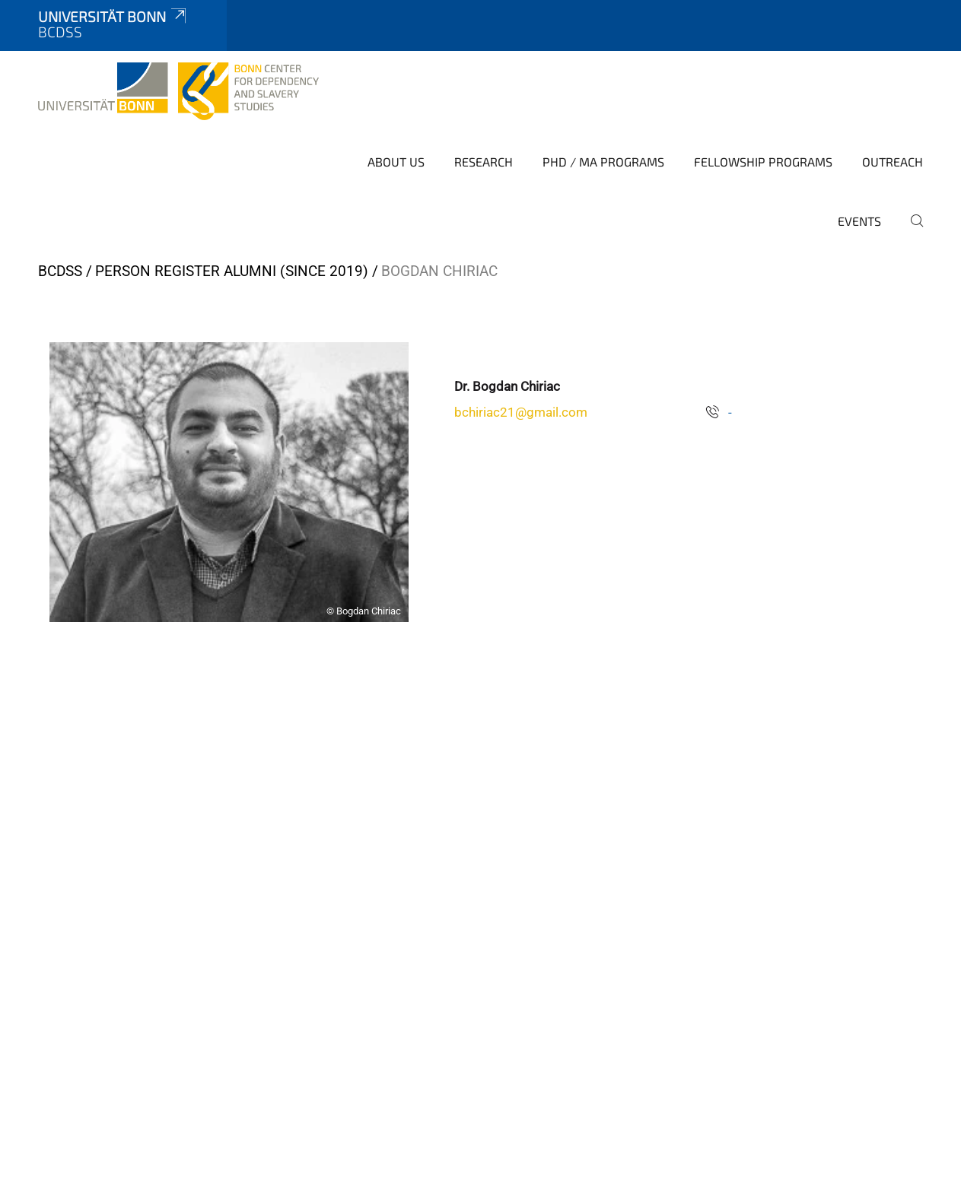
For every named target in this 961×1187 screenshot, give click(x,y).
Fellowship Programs (763, 161)
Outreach (892, 161)
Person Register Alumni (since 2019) (231, 271)
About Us (396, 161)
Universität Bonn (113, 16)
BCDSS (60, 271)
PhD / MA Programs (603, 161)
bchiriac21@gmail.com (520, 412)
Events (859, 221)
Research (483, 161)
